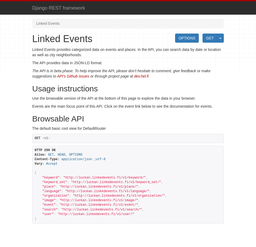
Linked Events (48, 23)
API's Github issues (73, 76)
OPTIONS (187, 38)
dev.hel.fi (141, 76)
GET (210, 38)
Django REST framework (58, 8)
